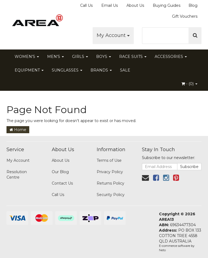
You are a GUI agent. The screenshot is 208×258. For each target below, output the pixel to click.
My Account (113, 35)
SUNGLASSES (67, 70)
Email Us (109, 5)
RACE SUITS (133, 56)
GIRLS (80, 56)
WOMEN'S (27, 56)
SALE (125, 70)
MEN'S (55, 56)
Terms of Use (109, 160)
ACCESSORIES (171, 56)
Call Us (86, 5)
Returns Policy (110, 183)
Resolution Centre (16, 174)
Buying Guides (166, 5)
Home (17, 129)
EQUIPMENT (29, 70)
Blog (192, 5)
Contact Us (62, 183)
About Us (135, 5)
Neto (162, 250)
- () (189, 83)
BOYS (103, 56)
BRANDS (101, 70)
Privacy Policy (110, 171)
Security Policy (111, 194)
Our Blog (60, 171)
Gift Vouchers (184, 16)
